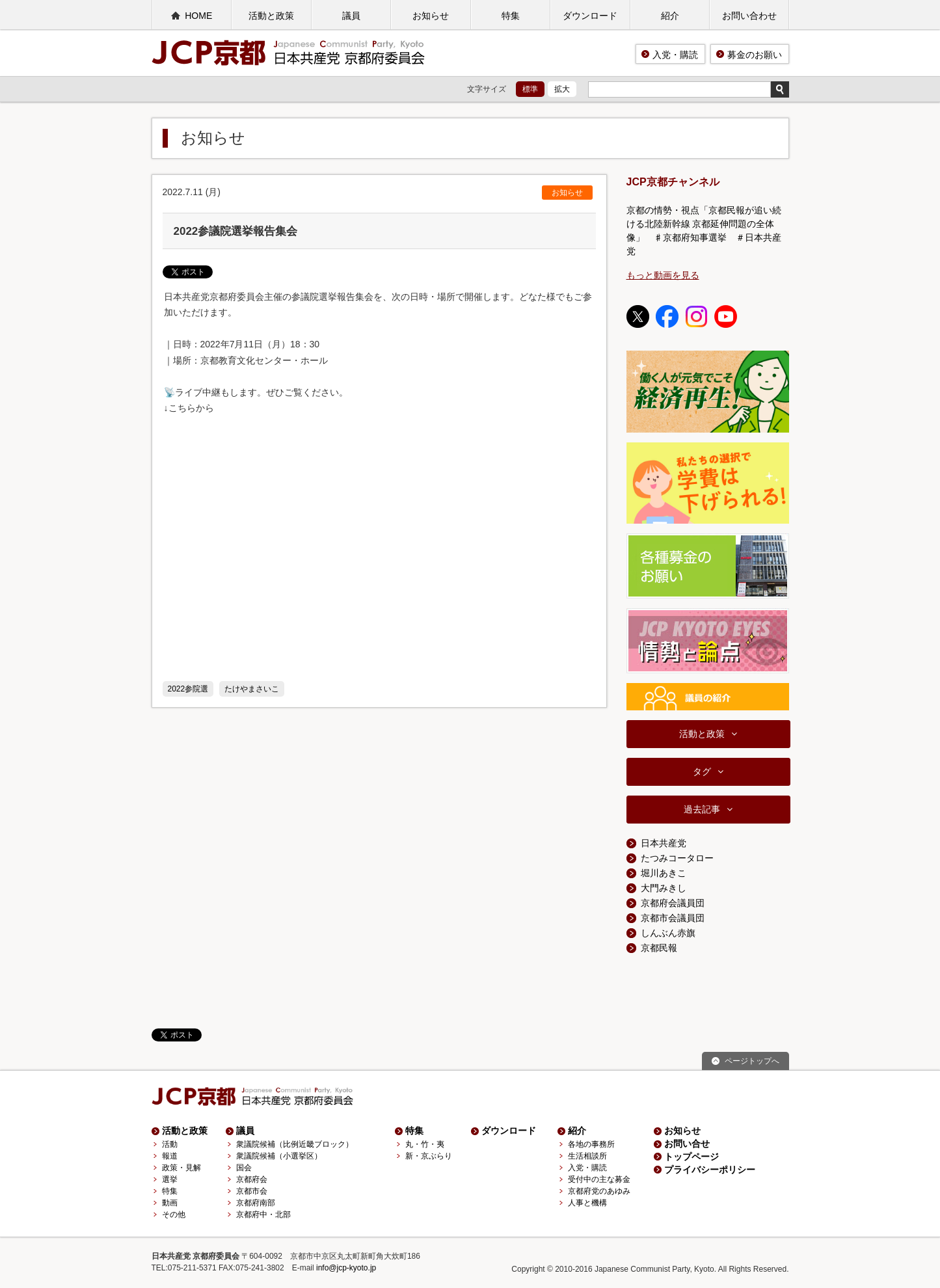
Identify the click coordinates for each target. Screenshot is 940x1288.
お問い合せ (687, 1143)
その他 (173, 1214)
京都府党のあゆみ (599, 1191)
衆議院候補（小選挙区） (279, 1156)
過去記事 (702, 809)
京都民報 (659, 948)
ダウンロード (590, 15)
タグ (702, 771)
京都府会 (251, 1179)
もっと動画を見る (662, 275)
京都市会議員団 (673, 918)
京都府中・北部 (263, 1214)
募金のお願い (754, 54)
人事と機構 (587, 1202)
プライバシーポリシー (709, 1169)
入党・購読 (675, 54)
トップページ (691, 1156)
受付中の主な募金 (599, 1179)
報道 (170, 1156)
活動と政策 (271, 15)
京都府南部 (255, 1202)
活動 (170, 1144)
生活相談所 (587, 1156)
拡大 (562, 89)
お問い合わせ (749, 15)
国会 (244, 1167)
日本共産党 (663, 843)
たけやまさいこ (251, 688)
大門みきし (663, 888)
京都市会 (251, 1191)
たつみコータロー (677, 858)
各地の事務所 (591, 1144)
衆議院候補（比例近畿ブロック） (294, 1144)
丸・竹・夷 (424, 1144)
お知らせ (430, 15)
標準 (530, 89)
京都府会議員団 (673, 903)
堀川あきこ (663, 873)
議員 (351, 15)
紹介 (670, 15)
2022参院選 (188, 688)
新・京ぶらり (428, 1156)
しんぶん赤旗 (668, 933)
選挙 (170, 1179)
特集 (511, 15)
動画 (170, 1202)
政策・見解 (181, 1167)
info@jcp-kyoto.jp (346, 1267)
